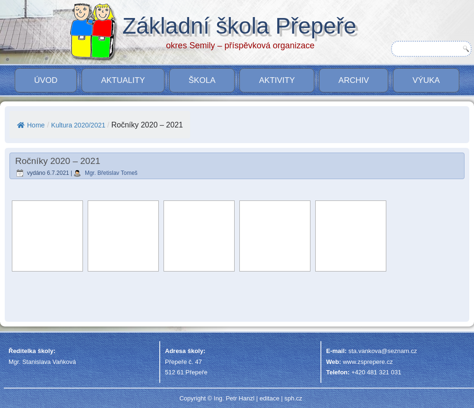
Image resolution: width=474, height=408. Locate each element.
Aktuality (123, 80)
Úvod (45, 80)
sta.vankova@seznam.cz (382, 350)
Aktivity (277, 80)
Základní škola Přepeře (239, 25)
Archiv (353, 80)
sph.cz (293, 398)
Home (31, 125)
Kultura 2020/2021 (78, 125)
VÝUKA (426, 80)
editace (269, 398)
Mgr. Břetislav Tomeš (111, 173)
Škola (202, 80)
